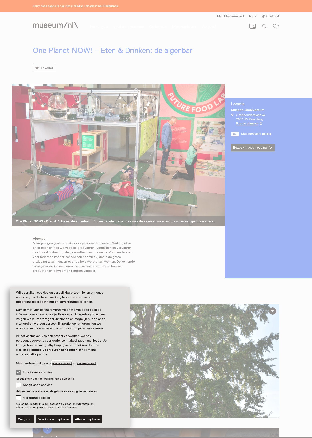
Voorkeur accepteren (53, 419)
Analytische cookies (37, 385)
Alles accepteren (87, 419)
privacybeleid (62, 363)
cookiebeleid (86, 363)
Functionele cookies (34, 372)
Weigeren (25, 419)
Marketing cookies (36, 398)
